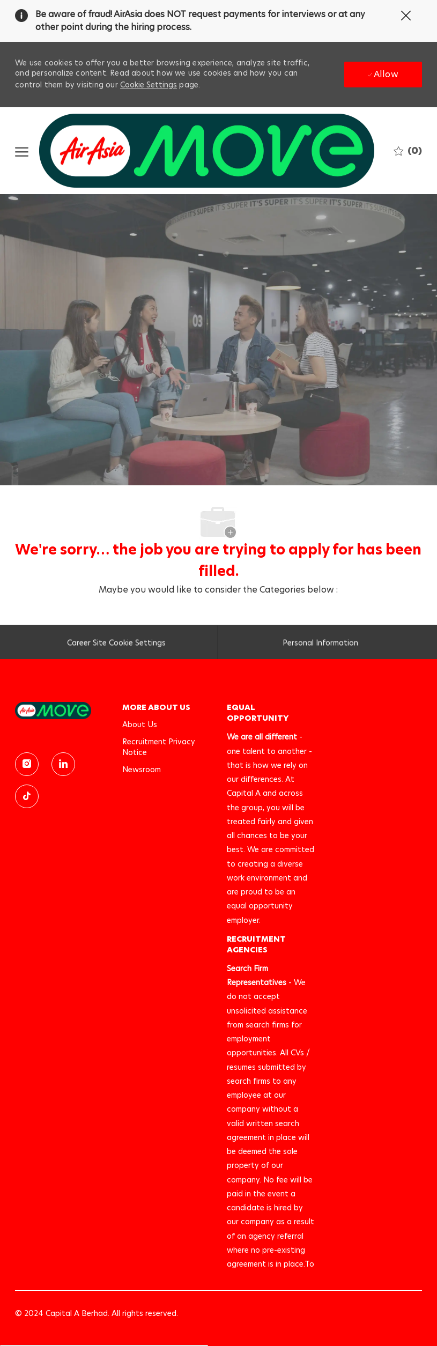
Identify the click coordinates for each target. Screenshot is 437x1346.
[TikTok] (27, 796)
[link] (61, 710)
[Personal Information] (320, 645)
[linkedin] (63, 764)
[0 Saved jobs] (408, 150)
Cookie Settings (148, 84)
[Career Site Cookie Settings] (116, 645)
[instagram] (27, 764)
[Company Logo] (206, 151)
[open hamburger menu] (21, 151)
